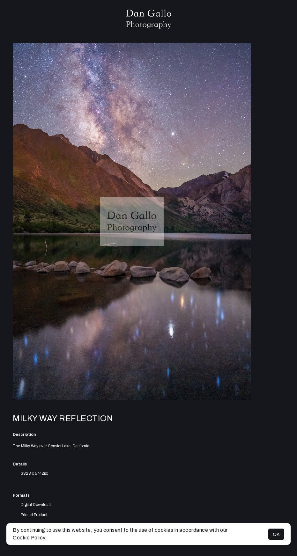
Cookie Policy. (30, 537)
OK (276, 534)
